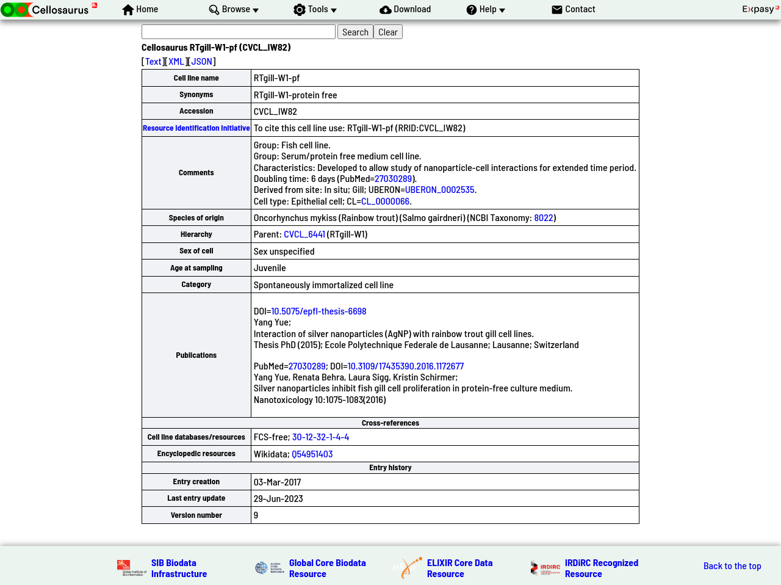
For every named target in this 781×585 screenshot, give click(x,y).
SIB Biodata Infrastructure (179, 567)
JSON (202, 61)
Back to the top (732, 565)
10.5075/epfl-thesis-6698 (318, 310)
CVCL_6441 (304, 233)
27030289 (393, 178)
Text (153, 61)
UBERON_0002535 (440, 189)
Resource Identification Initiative (196, 128)
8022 (543, 217)
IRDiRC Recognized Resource (601, 567)
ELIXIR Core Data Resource (460, 567)
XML (176, 61)
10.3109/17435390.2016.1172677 (406, 365)
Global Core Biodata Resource (327, 567)
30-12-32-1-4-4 (320, 436)
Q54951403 (312, 453)
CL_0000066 (385, 200)
